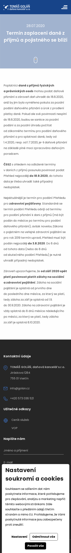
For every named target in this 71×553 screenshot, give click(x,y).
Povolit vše (35, 546)
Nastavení (19, 537)
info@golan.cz (20, 388)
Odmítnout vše (43, 537)
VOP (15, 428)
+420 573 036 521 (22, 398)
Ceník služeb (20, 420)
